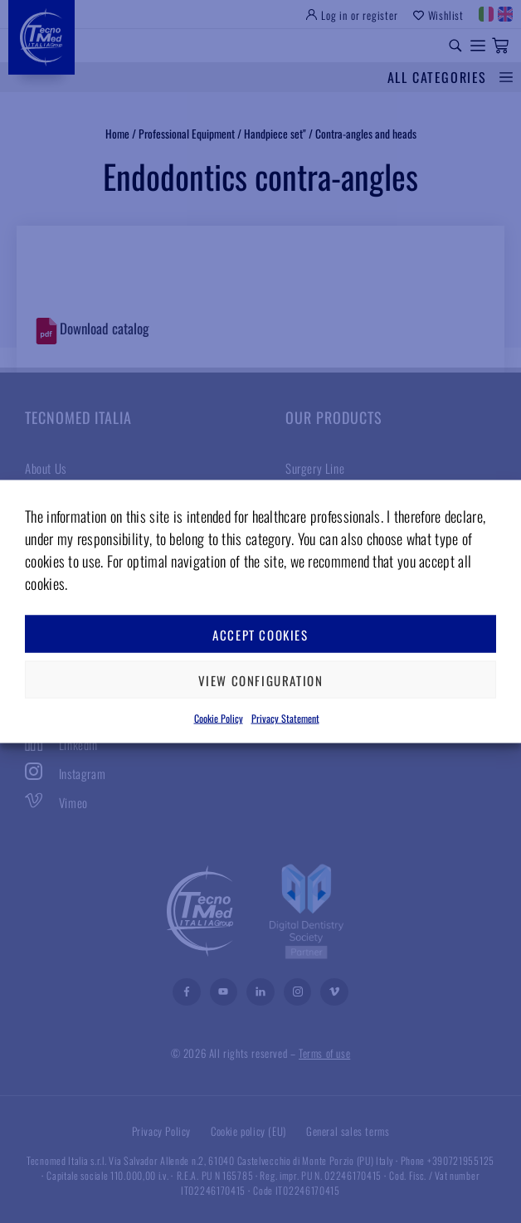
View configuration (261, 679)
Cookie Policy (218, 718)
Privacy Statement (285, 718)
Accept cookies (260, 634)
